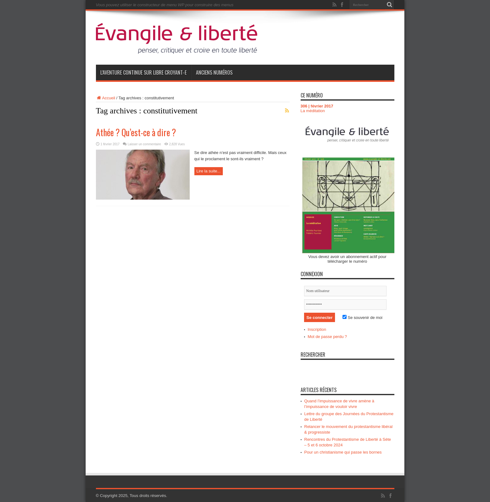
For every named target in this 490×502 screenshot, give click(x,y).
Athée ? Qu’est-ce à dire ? (136, 132)
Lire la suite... (209, 171)
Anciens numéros (214, 72)
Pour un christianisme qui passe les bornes (343, 452)
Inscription (317, 329)
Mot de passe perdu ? (327, 336)
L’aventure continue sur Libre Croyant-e (143, 72)
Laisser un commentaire (144, 144)
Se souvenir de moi (362, 317)
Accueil (105, 98)
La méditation (313, 110)
